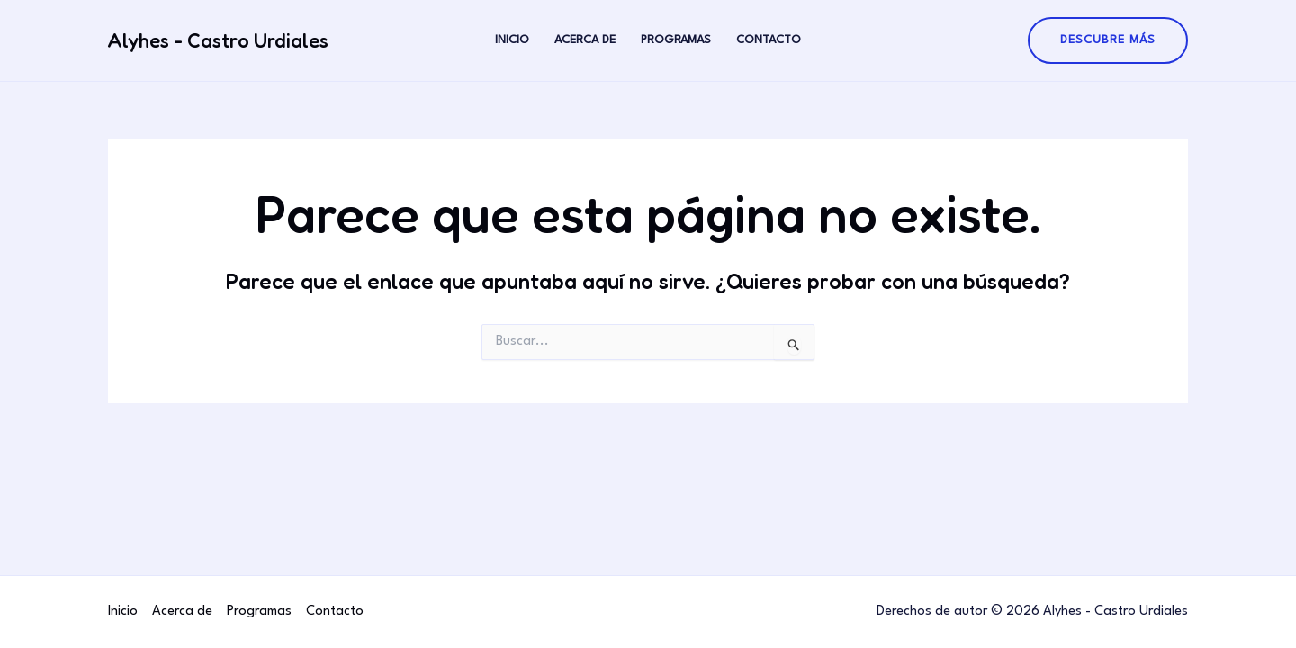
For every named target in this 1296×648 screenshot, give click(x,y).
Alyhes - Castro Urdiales (218, 40)
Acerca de (585, 40)
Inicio (512, 40)
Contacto (768, 40)
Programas (676, 40)
